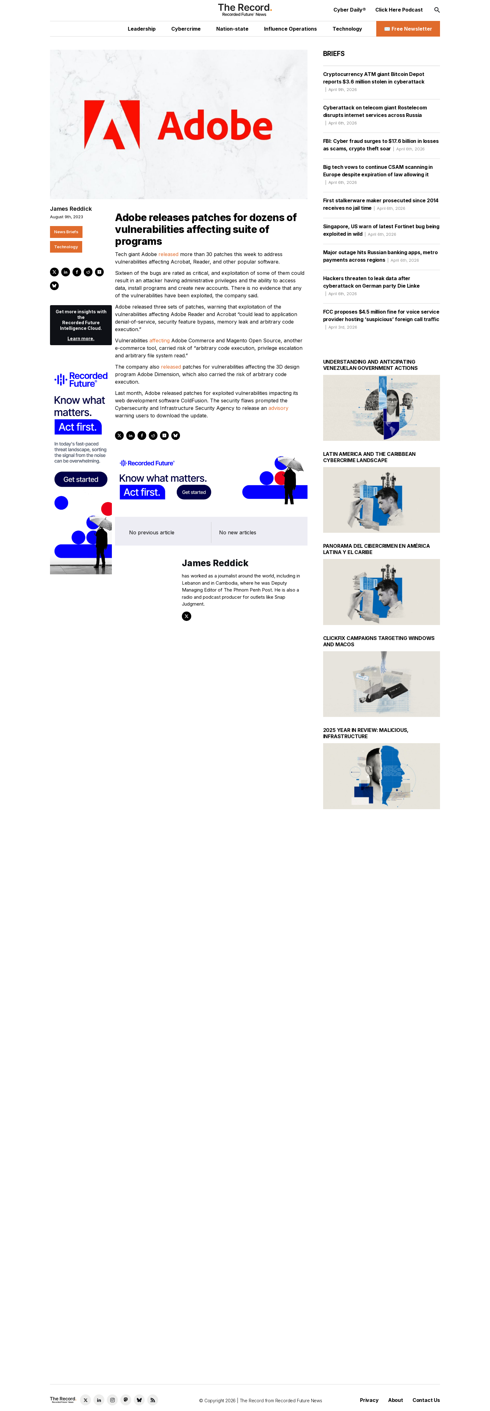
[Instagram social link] (112, 1399)
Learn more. (81, 338)
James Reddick (71, 208)
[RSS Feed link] (152, 1399)
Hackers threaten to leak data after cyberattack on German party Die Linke (371, 285)
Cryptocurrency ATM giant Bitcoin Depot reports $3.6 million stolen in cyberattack (373, 81)
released (168, 254)
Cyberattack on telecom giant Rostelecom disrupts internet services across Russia (375, 115)
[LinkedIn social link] (98, 1399)
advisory (278, 408)
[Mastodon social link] (125, 1399)
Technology (66, 246)
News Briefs (66, 231)
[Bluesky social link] (139, 1399)
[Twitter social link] (85, 1399)
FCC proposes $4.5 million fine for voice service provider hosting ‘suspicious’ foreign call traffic (381, 319)
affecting (159, 340)
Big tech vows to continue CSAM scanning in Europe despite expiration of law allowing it (378, 174)
